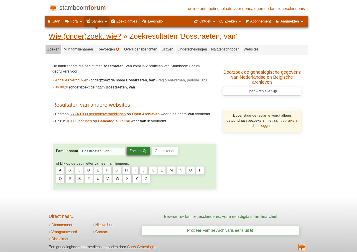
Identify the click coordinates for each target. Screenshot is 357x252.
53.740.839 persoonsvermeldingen (98, 114)
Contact (101, 232)
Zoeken (53, 49)
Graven (167, 49)
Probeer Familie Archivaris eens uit (220, 230)
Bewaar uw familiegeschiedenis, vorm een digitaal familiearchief (220, 216)
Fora (73, 21)
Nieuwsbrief (105, 225)
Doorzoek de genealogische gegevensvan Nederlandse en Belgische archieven (262, 77)
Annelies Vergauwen (71, 80)
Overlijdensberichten (140, 49)
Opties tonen (165, 151)
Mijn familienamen (78, 49)
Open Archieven (262, 91)
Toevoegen (108, 49)
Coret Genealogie (141, 247)
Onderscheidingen (192, 49)
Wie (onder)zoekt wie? (85, 36)
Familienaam (67, 151)
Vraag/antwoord (64, 232)
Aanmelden (289, 21)
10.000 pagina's (79, 121)
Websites (251, 49)
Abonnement (61, 225)
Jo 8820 (61, 87)
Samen (96, 21)
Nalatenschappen (225, 49)
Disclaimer (60, 239)
